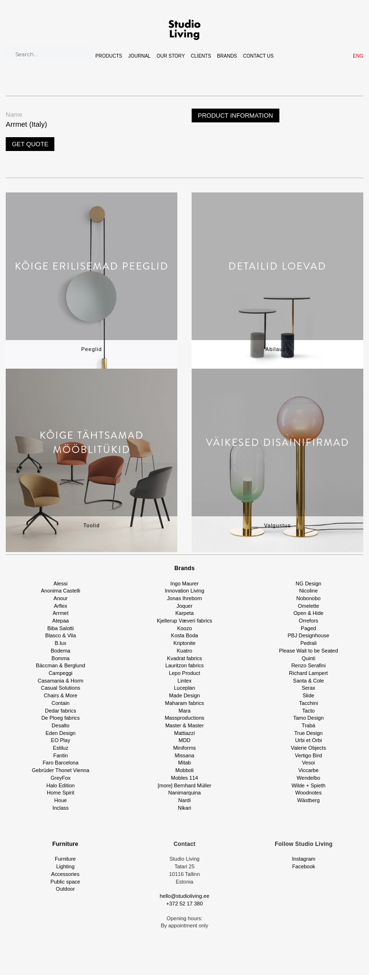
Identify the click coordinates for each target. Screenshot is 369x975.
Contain (60, 703)
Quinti (309, 658)
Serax (309, 688)
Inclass (60, 808)
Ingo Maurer (184, 583)
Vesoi (308, 762)
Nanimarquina (184, 792)
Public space (65, 882)
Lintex (184, 681)
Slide (308, 695)
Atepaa (60, 620)
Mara (184, 711)
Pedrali (308, 643)
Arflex (60, 606)
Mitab (184, 762)
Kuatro (184, 650)
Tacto (308, 711)
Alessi (60, 583)
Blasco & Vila (60, 635)
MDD (184, 740)
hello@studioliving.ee (184, 896)
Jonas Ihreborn (184, 598)
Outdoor (65, 889)
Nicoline (308, 590)
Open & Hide (309, 613)
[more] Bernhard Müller (185, 785)
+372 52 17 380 (184, 903)
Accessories (65, 874)
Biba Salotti (60, 628)
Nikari (184, 808)
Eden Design (61, 733)
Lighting (65, 866)
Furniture (65, 844)
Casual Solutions (61, 688)
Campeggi (60, 673)
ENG (358, 56)
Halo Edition (60, 785)
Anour (60, 598)
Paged (308, 628)
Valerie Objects (308, 748)
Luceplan (184, 688)
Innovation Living (185, 590)
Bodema (61, 650)
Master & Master (184, 725)
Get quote (30, 144)
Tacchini (308, 703)
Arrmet (61, 613)
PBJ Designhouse (308, 635)
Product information (235, 115)
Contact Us (258, 56)
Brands (227, 56)
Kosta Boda (184, 635)
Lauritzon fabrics (184, 665)
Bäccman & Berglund (60, 665)
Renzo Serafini (308, 665)
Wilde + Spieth (308, 785)
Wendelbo (308, 778)
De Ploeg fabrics (60, 718)
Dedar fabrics (60, 711)
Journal (139, 56)
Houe (60, 800)
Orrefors (308, 620)
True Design (308, 733)
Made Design (184, 695)
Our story (170, 56)
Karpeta (184, 613)
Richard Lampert (308, 673)
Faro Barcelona (60, 762)
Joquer (184, 606)
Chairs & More (60, 695)
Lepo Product (184, 673)
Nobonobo (309, 598)
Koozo (184, 628)
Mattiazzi (184, 733)
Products (108, 56)
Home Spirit (60, 792)
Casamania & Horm (60, 681)
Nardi (184, 800)
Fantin (60, 755)
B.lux (60, 643)
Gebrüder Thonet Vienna (61, 770)
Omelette (308, 606)
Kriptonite (184, 643)
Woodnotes (308, 792)
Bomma (60, 658)
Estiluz (60, 748)
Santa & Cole (308, 681)
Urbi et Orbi (308, 740)
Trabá (308, 725)
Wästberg (308, 800)
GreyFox (61, 778)
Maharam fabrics (184, 703)
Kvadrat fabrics (184, 658)
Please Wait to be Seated (308, 650)
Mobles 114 (184, 778)
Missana (185, 755)
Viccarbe (308, 770)
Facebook (303, 866)
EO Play (60, 740)
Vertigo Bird (308, 755)
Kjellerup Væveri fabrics (184, 620)
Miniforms (184, 748)
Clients (201, 56)
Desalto (60, 725)
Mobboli (184, 770)
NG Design (308, 583)
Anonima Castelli (61, 590)
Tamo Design (308, 718)
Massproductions (184, 718)
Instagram (304, 859)
